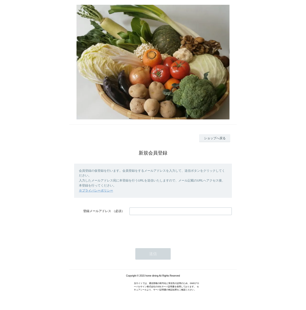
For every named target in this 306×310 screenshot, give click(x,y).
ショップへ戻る (215, 138)
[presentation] (165, 229)
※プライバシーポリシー (96, 190)
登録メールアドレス (97, 211)
